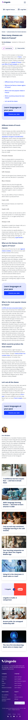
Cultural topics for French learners (16, 31)
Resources (4, 697)
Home (3, 31)
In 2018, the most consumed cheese (12, 308)
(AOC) (12, 136)
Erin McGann (7, 42)
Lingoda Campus (9, 9)
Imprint (9, 714)
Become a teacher (19, 703)
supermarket (19, 237)
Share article (19, 48)
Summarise (7, 48)
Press (3, 685)
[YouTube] (14, 716)
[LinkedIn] (8, 716)
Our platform (5, 694)
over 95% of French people (9, 64)
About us (4, 679)
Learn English (17, 679)
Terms (18, 714)
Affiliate (16, 699)
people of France (16, 62)
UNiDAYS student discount (6, 700)
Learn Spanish (18, 685)
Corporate (4, 676)
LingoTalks (22, 9)
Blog (3, 681)
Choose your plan (14, 114)
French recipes (18, 398)
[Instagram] (20, 716)
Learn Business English (20, 681)
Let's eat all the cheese (11, 101)
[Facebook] (17, 716)
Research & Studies (6, 687)
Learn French (17, 683)
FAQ (15, 694)
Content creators (18, 697)
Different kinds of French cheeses (14, 82)
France (20, 57)
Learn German (18, 676)
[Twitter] (11, 716)
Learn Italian (17, 687)
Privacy (14, 714)
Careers (4, 683)
